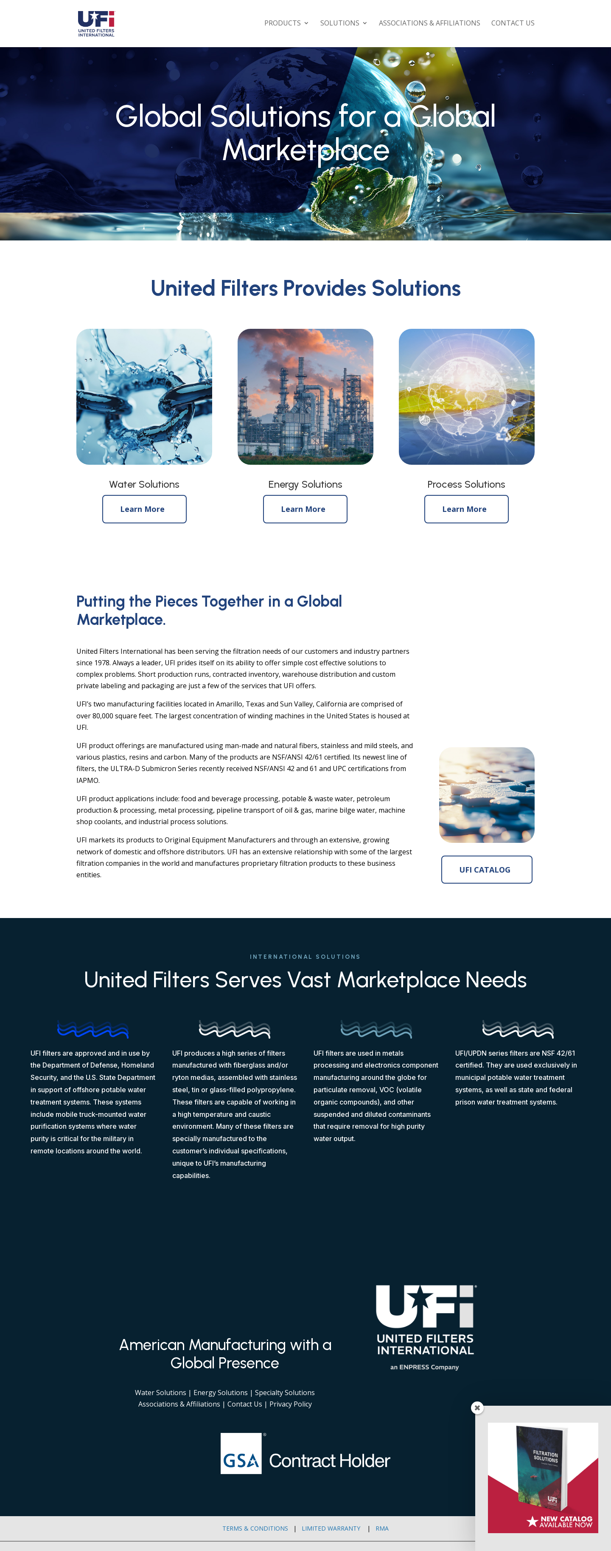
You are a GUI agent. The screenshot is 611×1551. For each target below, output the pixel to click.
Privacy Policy (290, 1404)
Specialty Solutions (285, 1392)
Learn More (142, 509)
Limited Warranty (331, 1528)
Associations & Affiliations (429, 25)
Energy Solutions (220, 1392)
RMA (382, 1528)
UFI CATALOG (484, 869)
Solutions (339, 25)
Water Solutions (160, 1392)
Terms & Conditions (255, 1528)
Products (282, 25)
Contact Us (513, 25)
